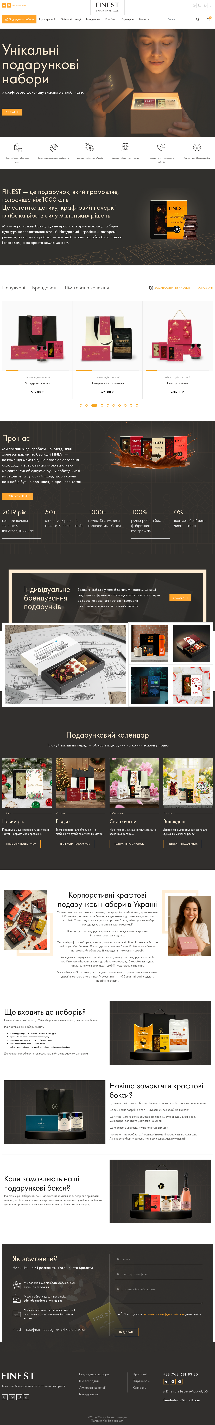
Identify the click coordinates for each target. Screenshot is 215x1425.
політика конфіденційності (107, 1421)
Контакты (140, 1387)
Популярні (13, 287)
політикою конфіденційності (164, 1314)
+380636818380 (19, 5)
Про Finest (110, 19)
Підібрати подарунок (21, 844)
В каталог (12, 112)
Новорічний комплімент (107, 383)
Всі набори (205, 288)
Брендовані (45, 287)
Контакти (144, 19)
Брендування (93, 19)
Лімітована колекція (86, 287)
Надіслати (126, 1332)
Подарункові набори (19, 19)
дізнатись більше (17, 496)
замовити (180, 597)
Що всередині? (47, 19)
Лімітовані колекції (71, 19)
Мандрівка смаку (37, 383)
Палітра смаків (177, 383)
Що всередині (89, 1381)
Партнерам (128, 19)
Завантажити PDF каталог (170, 288)
